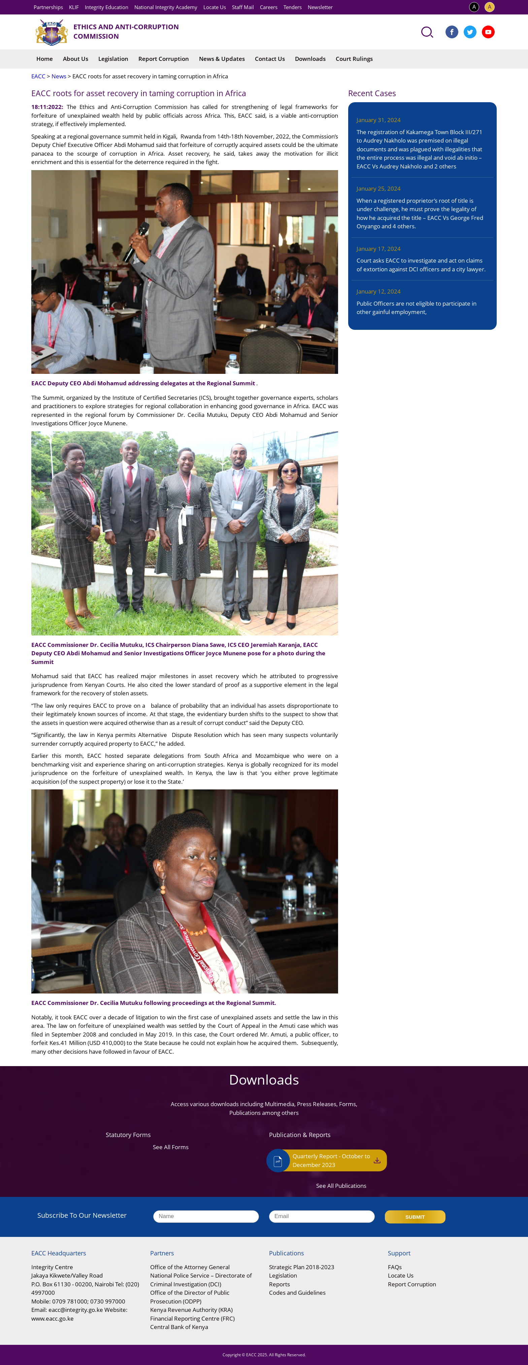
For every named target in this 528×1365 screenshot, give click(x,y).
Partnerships (48, 7)
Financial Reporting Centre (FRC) (192, 1318)
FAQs (395, 1267)
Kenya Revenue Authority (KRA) (191, 1310)
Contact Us (270, 59)
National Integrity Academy (165, 7)
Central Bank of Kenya (179, 1327)
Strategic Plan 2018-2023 (301, 1267)
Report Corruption (163, 59)
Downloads (310, 59)
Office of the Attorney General (190, 1267)
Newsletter (320, 7)
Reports (279, 1284)
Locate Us (214, 7)
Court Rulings (354, 59)
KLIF (74, 7)
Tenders (293, 7)
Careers (268, 7)
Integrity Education (106, 7)
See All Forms (171, 1147)
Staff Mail (243, 7)
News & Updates (222, 59)
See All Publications (341, 1186)
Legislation (113, 59)
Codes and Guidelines (297, 1292)
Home (44, 59)
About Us (75, 59)
